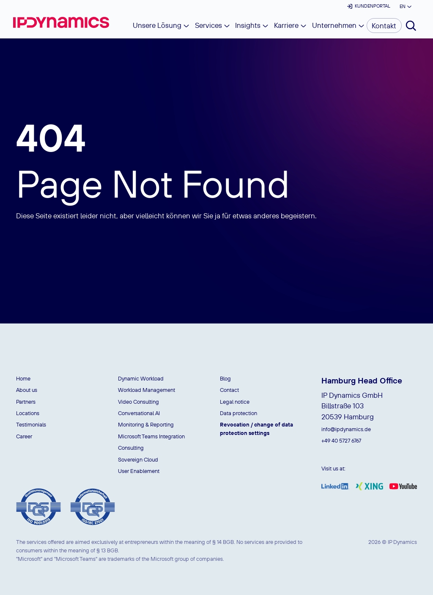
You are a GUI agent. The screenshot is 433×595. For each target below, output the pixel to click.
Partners (26, 401)
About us (26, 389)
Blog (225, 378)
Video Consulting (138, 401)
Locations (27, 413)
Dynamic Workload (141, 378)
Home (23, 378)
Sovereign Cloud (138, 459)
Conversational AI (139, 413)
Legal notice (234, 401)
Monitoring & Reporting (146, 424)
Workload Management (146, 389)
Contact (229, 389)
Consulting (131, 447)
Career (24, 436)
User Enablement (138, 470)
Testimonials (31, 424)
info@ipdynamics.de (346, 429)
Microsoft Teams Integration (151, 436)
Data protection (238, 413)
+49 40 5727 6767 (341, 440)
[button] (405, 6)
